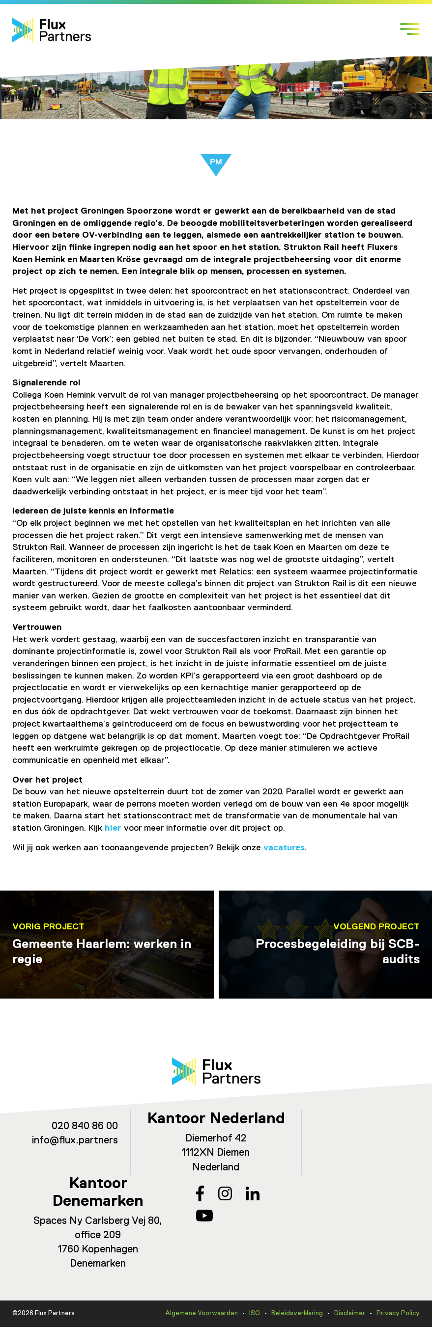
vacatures (284, 847)
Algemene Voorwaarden (201, 1313)
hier (113, 828)
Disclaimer (349, 1313)
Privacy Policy (398, 1313)
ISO (254, 1313)
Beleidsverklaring (297, 1313)
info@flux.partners (75, 1141)
